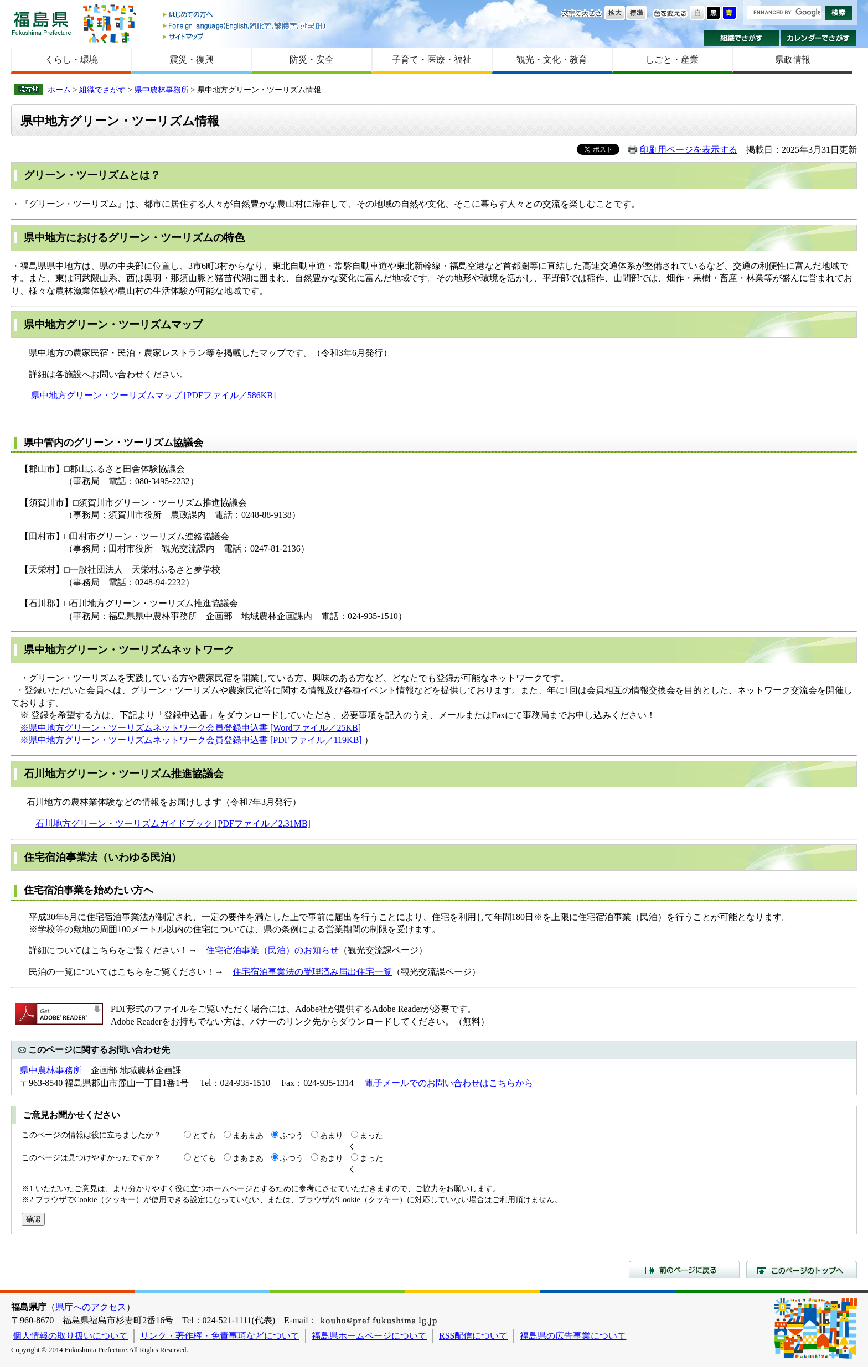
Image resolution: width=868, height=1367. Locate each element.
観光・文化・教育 (551, 59)
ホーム (59, 89)
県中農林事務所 (162, 89)
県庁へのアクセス (90, 1307)
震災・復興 (191, 59)
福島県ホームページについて (369, 1335)
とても (204, 1135)
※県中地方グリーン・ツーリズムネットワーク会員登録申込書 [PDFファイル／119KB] (191, 740)
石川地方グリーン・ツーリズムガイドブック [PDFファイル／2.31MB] (173, 823)
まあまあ (248, 1135)
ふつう (291, 1135)
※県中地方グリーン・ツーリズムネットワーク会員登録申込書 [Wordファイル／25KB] (190, 727)
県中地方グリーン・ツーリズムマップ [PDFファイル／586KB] (153, 395)
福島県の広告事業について (573, 1335)
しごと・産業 (672, 59)
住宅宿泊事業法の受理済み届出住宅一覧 (312, 971)
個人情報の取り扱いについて (70, 1335)
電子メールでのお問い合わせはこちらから (449, 1083)
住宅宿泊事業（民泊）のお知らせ (272, 950)
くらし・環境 (71, 59)
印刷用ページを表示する (688, 149)
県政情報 (792, 59)
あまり (331, 1135)
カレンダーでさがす (819, 38)
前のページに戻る (684, 1269)
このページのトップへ (801, 1269)
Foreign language (245, 25)
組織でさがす (741, 38)
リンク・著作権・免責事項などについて (219, 1335)
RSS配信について (473, 1335)
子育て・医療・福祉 (432, 59)
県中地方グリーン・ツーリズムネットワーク (129, 650)
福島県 (41, 23)
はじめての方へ (245, 15)
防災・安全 (312, 59)
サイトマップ (245, 36)
